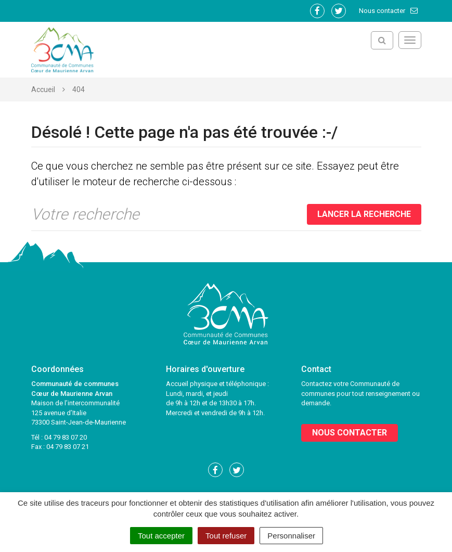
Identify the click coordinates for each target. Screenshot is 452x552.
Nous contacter (389, 11)
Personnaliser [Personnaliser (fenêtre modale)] (291, 535)
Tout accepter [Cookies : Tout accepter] (161, 535)
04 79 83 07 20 (65, 437)
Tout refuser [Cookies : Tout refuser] (226, 535)
